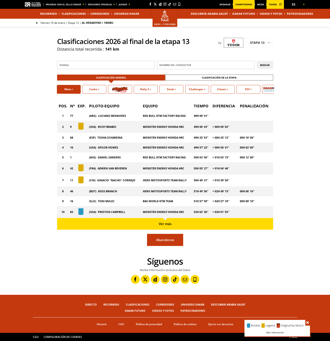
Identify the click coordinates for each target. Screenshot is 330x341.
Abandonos (165, 240)
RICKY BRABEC (107, 127)
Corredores (99, 14)
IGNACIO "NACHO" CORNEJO (116, 180)
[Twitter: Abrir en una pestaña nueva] (155, 4)
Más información (275, 332)
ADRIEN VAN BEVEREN (112, 168)
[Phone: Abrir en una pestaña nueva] (179, 4)
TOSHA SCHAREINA (109, 137)
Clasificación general (111, 77)
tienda (275, 4)
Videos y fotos (271, 14)
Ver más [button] (165, 224)
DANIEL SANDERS (109, 157)
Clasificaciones (74, 14)
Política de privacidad (149, 324)
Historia (102, 324)
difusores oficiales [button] (100, 4)
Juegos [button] (123, 4)
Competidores (243, 4)
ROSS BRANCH (107, 191)
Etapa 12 (77, 23)
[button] (295, 4)
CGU (121, 324)
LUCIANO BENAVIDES (112, 116)
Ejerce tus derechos (220, 324)
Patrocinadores (300, 14)
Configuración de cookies (63, 337)
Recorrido (111, 304)
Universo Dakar (192, 304)
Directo (91, 304)
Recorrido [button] (48, 14)
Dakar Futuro (243, 14)
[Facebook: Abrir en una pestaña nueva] (150, 4)
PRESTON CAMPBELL (111, 212)
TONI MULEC (106, 201)
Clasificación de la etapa (219, 77)
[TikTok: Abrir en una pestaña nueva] (169, 4)
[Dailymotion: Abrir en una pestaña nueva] (160, 4)
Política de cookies (185, 324)
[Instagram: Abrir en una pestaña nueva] (164, 4)
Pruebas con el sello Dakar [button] (63, 4)
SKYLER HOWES (108, 147)
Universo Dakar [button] (126, 14)
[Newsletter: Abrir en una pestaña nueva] (174, 4)
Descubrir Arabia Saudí (209, 14)
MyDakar (225, 4)
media (260, 4)
